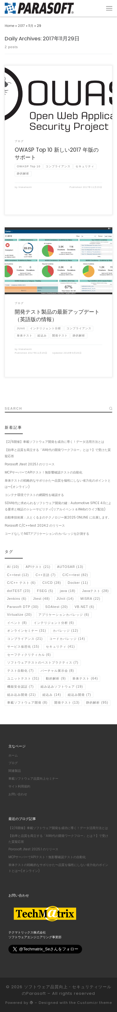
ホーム (13, 755)
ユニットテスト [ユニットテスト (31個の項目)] (23, 678)
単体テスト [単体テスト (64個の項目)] (85, 678)
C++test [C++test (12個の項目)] (18, 575)
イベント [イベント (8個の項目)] (17, 623)
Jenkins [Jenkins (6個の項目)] (17, 598)
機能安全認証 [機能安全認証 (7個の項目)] (20, 686)
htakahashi (25, 187)
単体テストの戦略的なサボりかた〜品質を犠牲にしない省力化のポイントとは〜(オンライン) (58, 483)
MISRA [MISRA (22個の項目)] (90, 598)
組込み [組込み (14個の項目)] (51, 694)
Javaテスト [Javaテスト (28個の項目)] (95, 591)
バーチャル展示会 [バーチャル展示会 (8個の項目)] (57, 670)
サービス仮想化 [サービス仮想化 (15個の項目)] (23, 646)
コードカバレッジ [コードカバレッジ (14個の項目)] (67, 638)
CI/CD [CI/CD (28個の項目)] (51, 582)
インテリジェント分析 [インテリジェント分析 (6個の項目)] (54, 623)
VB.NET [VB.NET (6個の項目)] (84, 607)
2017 (21, 25)
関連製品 (14, 770)
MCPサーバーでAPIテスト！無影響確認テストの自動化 (43, 472)
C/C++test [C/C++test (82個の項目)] (75, 575)
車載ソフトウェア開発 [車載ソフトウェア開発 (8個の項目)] (27, 702)
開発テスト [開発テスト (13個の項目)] (67, 702)
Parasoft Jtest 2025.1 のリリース (30, 464)
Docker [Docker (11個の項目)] (78, 582)
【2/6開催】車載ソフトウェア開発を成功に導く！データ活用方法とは (54, 441)
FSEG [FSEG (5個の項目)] (45, 591)
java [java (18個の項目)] (68, 591)
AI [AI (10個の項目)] (13, 567)
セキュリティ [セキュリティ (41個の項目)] (60, 646)
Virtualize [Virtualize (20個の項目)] (19, 614)
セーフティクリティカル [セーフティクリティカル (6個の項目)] (29, 654)
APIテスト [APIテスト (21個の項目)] (38, 567)
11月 (30, 25)
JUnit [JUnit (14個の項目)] (65, 598)
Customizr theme (94, 1001)
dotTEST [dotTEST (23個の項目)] (19, 591)
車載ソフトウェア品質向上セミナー (33, 778)
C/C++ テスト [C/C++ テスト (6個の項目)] (21, 582)
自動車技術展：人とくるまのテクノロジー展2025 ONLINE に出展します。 (58, 517)
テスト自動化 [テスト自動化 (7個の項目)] (20, 670)
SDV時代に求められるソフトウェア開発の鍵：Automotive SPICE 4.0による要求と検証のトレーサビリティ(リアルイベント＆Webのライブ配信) (58, 506)
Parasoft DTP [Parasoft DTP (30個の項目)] (23, 607)
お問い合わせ (17, 794)
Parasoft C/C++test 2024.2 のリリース (35, 525)
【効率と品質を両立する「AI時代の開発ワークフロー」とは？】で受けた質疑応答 (58, 453)
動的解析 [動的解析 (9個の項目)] (56, 678)
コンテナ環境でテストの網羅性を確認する (34, 495)
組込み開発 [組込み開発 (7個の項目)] (79, 694)
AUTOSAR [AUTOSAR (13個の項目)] (70, 567)
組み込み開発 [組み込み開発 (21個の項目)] (21, 694)
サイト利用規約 (19, 786)
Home (9, 25)
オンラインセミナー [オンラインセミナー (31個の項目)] (26, 630)
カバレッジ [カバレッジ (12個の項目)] (65, 630)
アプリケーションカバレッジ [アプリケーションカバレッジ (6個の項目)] (63, 614)
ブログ (13, 763)
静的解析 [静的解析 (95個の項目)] (97, 702)
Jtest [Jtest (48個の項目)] (41, 598)
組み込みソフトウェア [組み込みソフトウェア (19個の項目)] (62, 686)
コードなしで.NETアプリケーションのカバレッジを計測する (47, 533)
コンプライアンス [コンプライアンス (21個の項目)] (25, 638)
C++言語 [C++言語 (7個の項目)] (46, 575)
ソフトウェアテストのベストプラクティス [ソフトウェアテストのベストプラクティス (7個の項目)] (43, 662)
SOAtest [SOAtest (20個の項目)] (56, 607)
